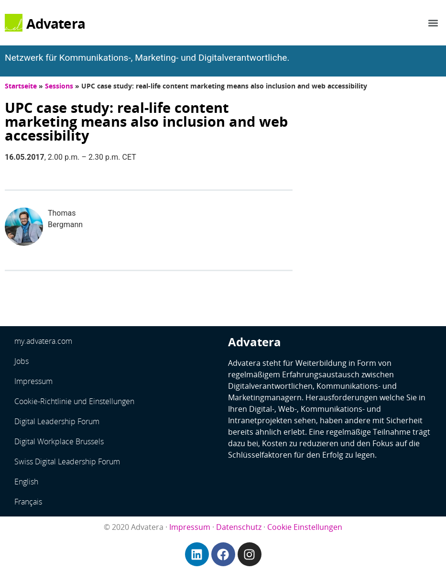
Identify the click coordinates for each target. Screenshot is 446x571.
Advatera (55, 23)
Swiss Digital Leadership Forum (67, 461)
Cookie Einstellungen (304, 527)
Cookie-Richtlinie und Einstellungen (74, 401)
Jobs (21, 361)
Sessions (59, 85)
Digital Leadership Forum (56, 421)
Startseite (21, 85)
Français (28, 501)
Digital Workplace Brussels (59, 441)
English (26, 481)
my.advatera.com (43, 341)
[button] (433, 23)
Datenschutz (238, 527)
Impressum (33, 381)
